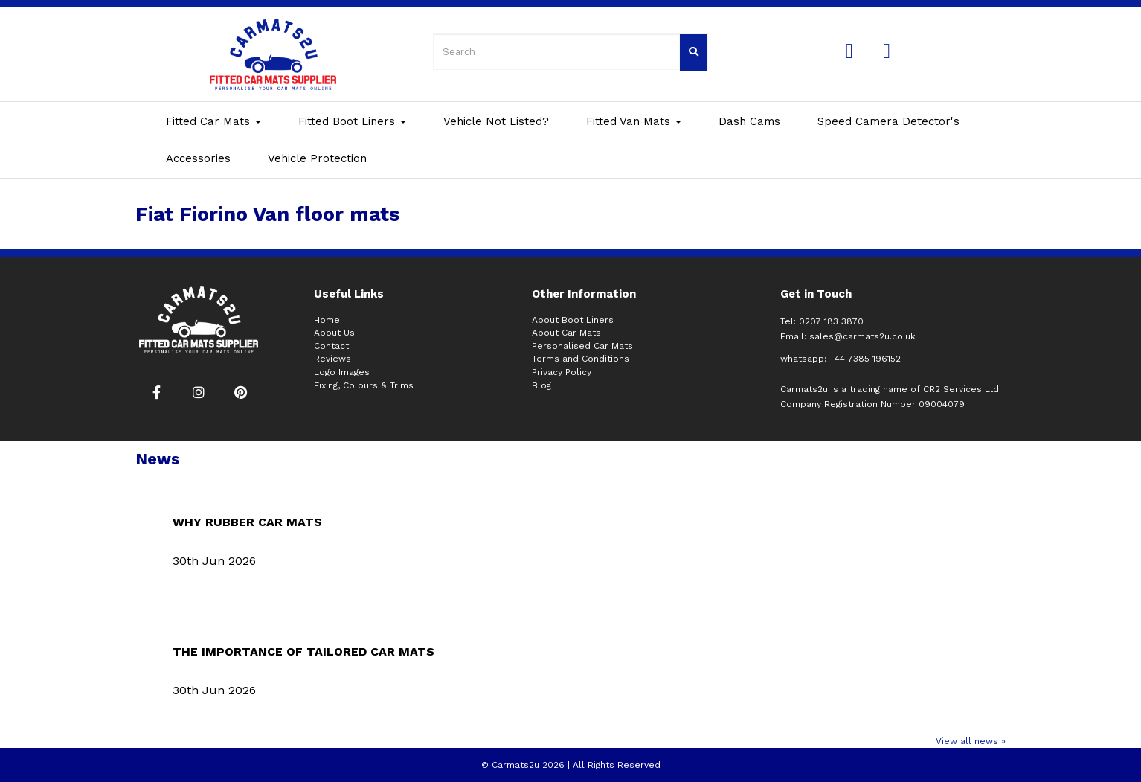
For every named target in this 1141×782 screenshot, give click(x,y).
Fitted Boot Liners (352, 121)
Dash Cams (749, 121)
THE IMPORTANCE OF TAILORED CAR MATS (303, 651)
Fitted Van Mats (633, 121)
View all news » (971, 741)
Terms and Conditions (580, 358)
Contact (331, 346)
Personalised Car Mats (582, 346)
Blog (541, 385)
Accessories (198, 158)
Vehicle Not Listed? (496, 121)
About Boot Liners (573, 320)
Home (327, 320)
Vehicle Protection (317, 158)
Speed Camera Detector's (888, 121)
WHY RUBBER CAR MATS (247, 522)
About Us (334, 332)
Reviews (332, 358)
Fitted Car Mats (213, 121)
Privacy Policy (561, 372)
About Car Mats (566, 332)
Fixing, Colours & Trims (364, 385)
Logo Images (342, 372)
